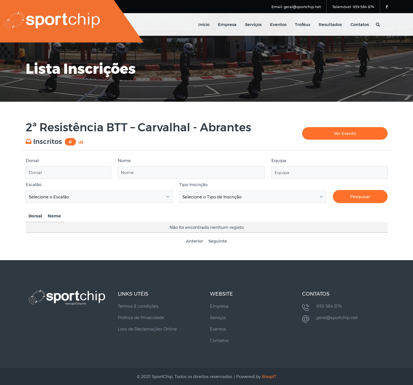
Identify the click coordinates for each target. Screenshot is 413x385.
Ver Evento (345, 133)
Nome (124, 160)
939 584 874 (329, 306)
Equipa (278, 160)
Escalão (33, 184)
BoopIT (269, 376)
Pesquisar (360, 196)
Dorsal (32, 160)
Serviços (253, 24)
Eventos (278, 24)
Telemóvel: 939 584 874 (353, 6)
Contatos (359, 24)
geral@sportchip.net (337, 317)
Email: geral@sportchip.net (296, 6)
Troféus (303, 24)
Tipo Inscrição (193, 184)
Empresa (227, 24)
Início (204, 24)
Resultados (330, 24)
